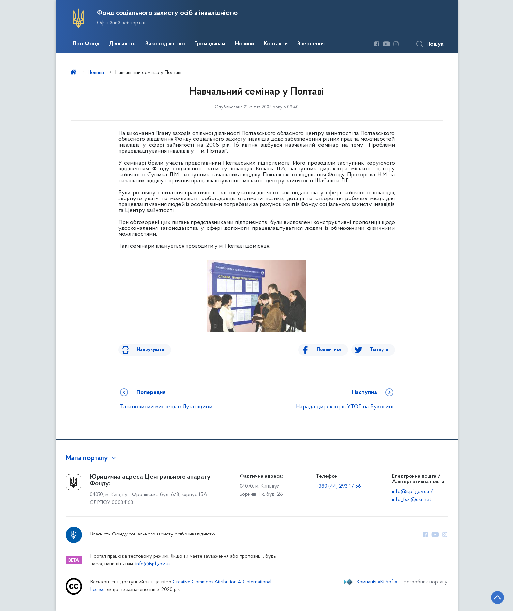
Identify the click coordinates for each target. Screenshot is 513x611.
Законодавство (165, 44)
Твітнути (379, 349)
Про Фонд (86, 44)
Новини (244, 44)
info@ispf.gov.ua (153, 564)
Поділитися (334, 349)
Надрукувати (145, 349)
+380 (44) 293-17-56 (338, 486)
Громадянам (209, 44)
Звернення (311, 44)
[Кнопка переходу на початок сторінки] (488, 596)
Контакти (276, 44)
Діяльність (122, 44)
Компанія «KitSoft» (377, 582)
